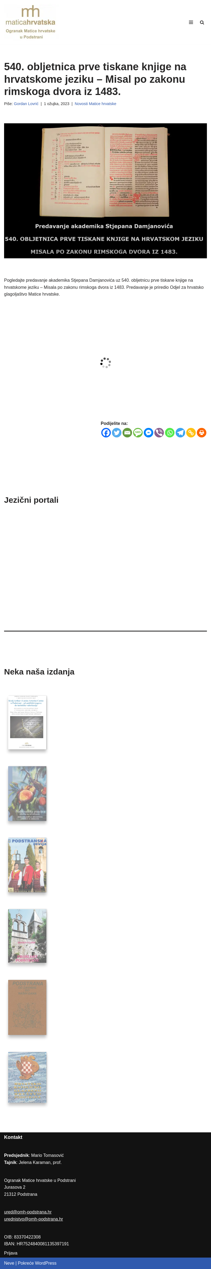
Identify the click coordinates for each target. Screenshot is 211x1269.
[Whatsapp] (170, 432)
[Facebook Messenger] (148, 432)
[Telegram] (180, 432)
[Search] (202, 22)
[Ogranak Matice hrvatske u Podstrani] (31, 22)
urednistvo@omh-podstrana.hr (33, 1219)
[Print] (201, 432)
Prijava (10, 1253)
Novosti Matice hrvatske (96, 104)
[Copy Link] (191, 432)
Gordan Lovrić (26, 104)
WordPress (46, 1263)
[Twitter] (116, 432)
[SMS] (138, 432)
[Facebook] (106, 432)
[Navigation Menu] (191, 22)
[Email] (127, 432)
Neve (9, 1263)
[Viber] (159, 432)
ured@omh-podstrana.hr (28, 1212)
